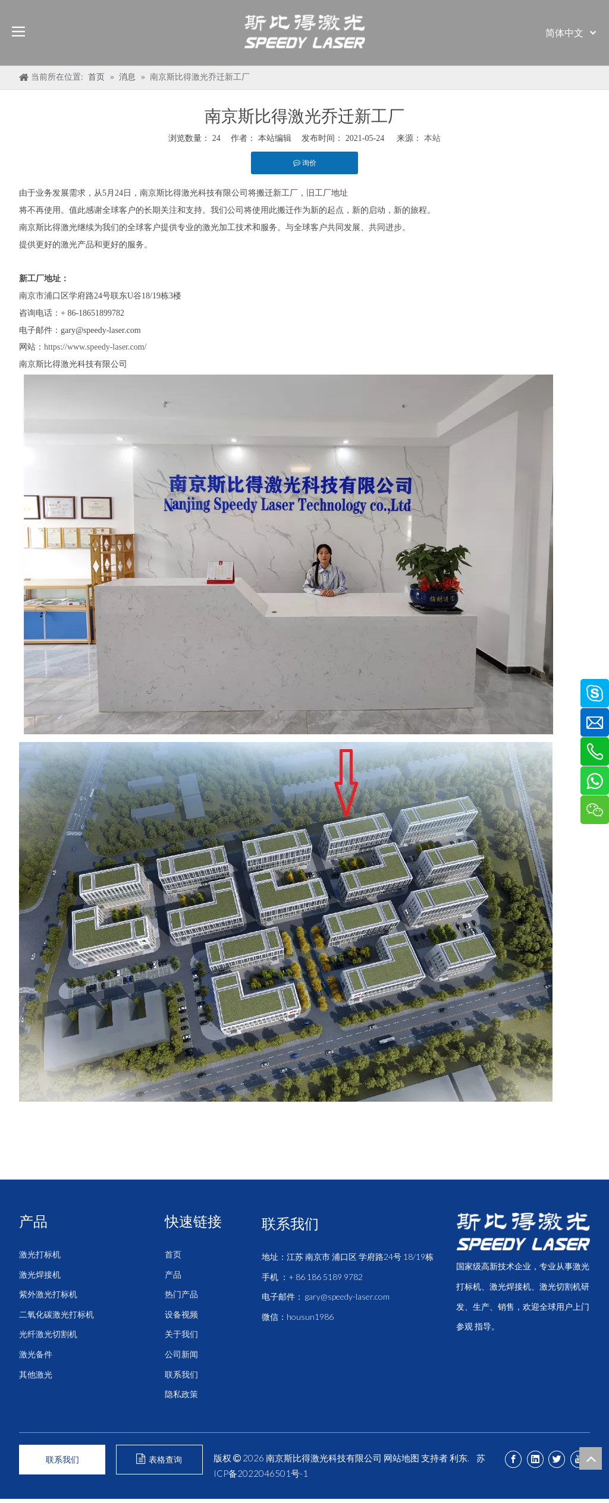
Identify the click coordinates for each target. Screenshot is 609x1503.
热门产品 (186, 1294)
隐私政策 (186, 1394)
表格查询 (164, 1459)
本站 (432, 138)
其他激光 (46, 1374)
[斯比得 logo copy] (515, 1230)
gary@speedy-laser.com (349, 1317)
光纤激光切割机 (59, 1334)
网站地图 (405, 1457)
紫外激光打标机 (59, 1294)
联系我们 (186, 1374)
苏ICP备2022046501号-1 (269, 1473)
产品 (178, 1274)
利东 (462, 1457)
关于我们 (186, 1334)
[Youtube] (568, 1476)
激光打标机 (50, 1254)
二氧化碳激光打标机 (67, 1314)
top (590, 1458)
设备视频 (186, 1314)
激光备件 (46, 1354)
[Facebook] (524, 1459)
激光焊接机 (50, 1274)
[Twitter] (568, 1459)
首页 (178, 1254)
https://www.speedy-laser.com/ (95, 346)
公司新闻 (186, 1354)
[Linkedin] (546, 1459)
